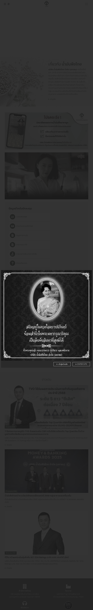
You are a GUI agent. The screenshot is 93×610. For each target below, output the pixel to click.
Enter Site (82, 350)
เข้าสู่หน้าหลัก (63, 350)
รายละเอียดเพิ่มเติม (57, 606)
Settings (74, 603)
